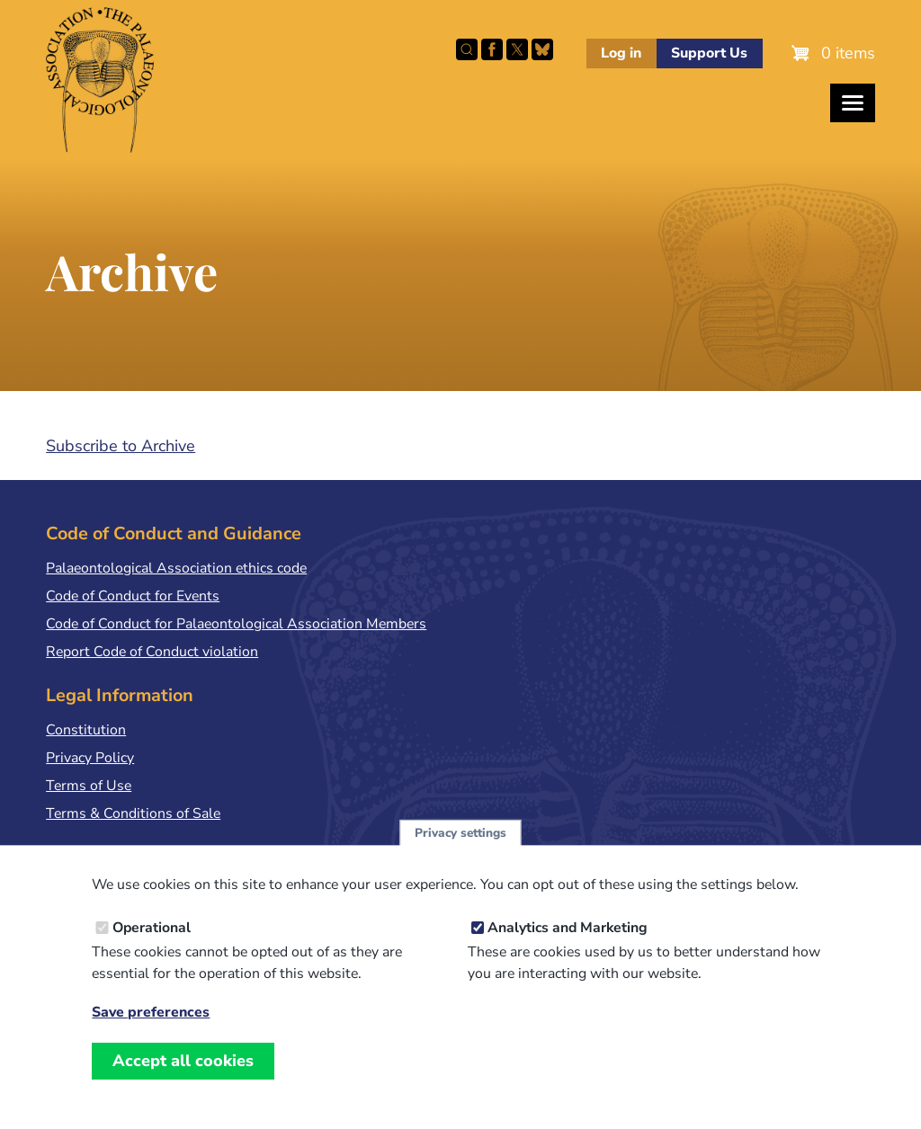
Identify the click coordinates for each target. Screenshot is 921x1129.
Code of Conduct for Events (132, 596)
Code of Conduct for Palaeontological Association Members (236, 624)
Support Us (709, 53)
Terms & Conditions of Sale (133, 813)
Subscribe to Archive (120, 446)
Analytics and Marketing (567, 944)
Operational (151, 944)
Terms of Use (88, 786)
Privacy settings (460, 849)
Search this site (467, 49)
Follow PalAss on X (517, 49)
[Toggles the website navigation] (852, 103)
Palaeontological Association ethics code (176, 568)
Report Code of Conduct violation (152, 652)
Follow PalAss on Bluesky (542, 49)
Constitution (86, 730)
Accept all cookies (183, 1077)
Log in (621, 53)
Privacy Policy (90, 758)
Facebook (492, 49)
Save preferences (151, 1028)
